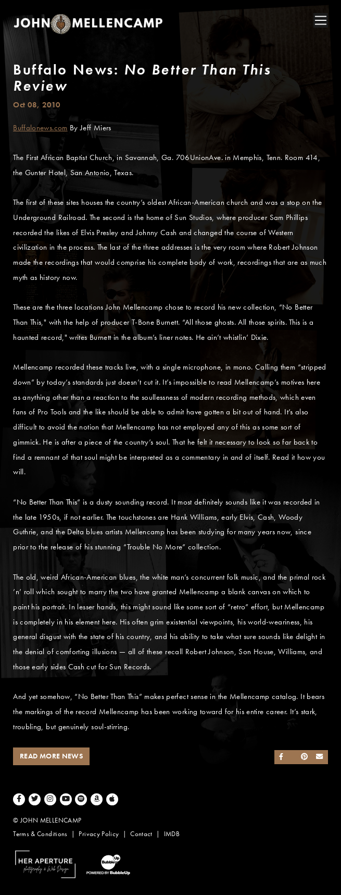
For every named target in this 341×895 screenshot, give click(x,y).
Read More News (51, 756)
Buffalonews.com (40, 127)
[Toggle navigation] (320, 20)
